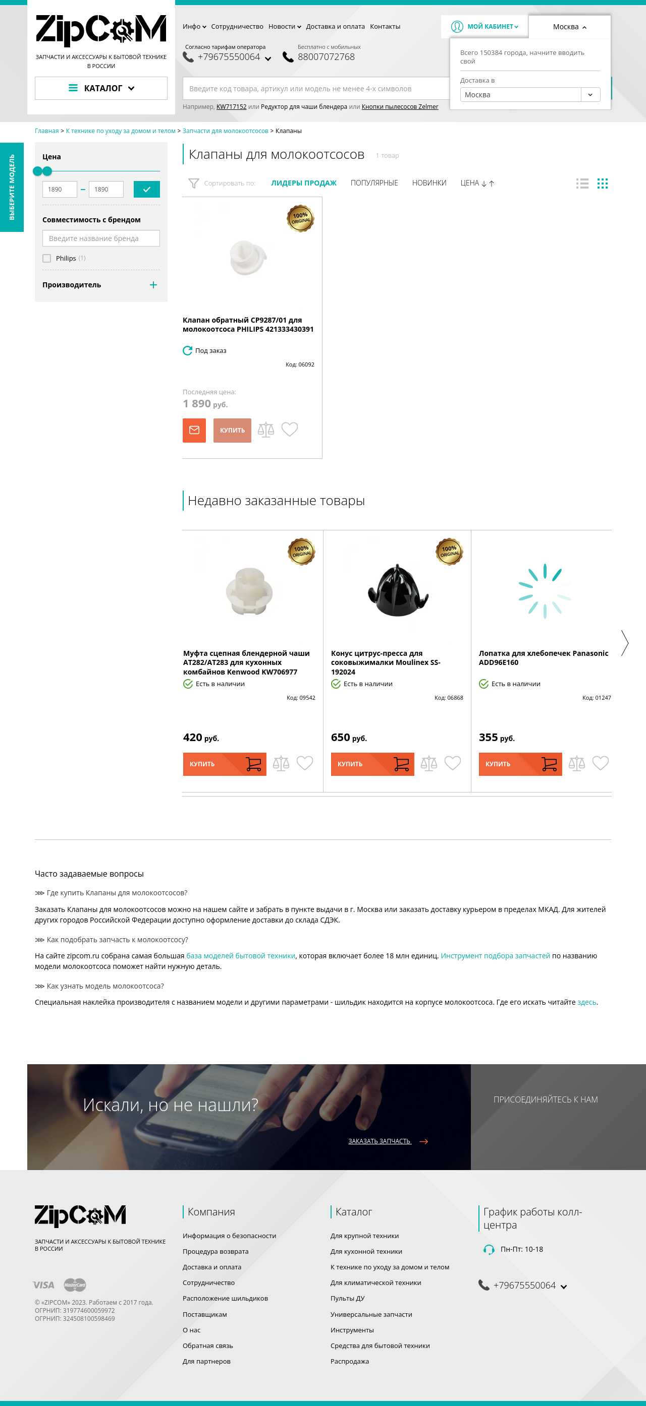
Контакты (385, 26)
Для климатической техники (376, 1282)
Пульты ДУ (348, 1298)
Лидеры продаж (304, 183)
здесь (587, 1002)
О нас (191, 1329)
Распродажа (350, 1361)
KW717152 (232, 106)
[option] (249, 661)
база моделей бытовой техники (240, 955)
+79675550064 (229, 57)
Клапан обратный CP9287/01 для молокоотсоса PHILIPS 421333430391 (248, 324)
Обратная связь (208, 1345)
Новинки (429, 183)
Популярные (374, 183)
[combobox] (530, 94)
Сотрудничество (237, 26)
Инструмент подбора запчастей (495, 955)
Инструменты (352, 1329)
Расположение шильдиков (225, 1298)
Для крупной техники (365, 1235)
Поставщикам (205, 1314)
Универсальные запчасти (371, 1314)
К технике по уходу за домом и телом (390, 1266)
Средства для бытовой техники (380, 1345)
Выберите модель (11, 187)
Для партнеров (207, 1361)
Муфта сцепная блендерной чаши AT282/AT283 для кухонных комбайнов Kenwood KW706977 (246, 662)
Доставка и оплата (335, 26)
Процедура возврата (216, 1251)
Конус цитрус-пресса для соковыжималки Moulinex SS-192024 (386, 662)
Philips (66, 258)
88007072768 (326, 57)
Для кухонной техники (366, 1251)
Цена (478, 183)
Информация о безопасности (229, 1235)
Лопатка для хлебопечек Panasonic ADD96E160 (544, 657)
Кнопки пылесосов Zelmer (400, 106)
